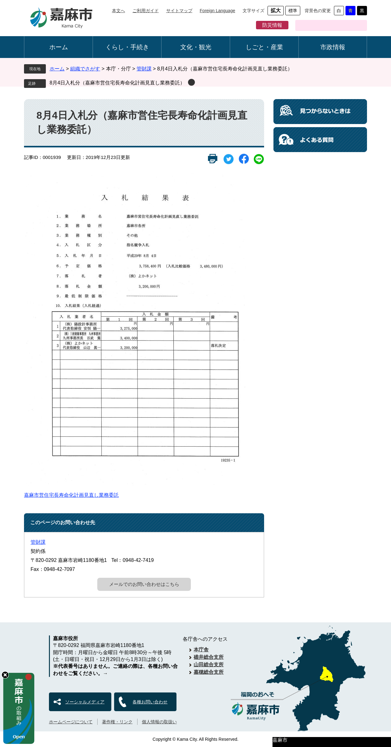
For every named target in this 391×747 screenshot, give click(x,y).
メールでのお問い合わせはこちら (144, 584)
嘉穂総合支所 (209, 672)
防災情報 (272, 25)
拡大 (276, 10)
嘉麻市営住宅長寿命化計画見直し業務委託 (71, 495)
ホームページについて (71, 721)
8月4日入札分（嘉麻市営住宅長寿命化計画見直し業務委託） (117, 82)
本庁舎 (201, 649)
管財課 (144, 68)
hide (5, 674)
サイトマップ (179, 10)
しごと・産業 (264, 47)
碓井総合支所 (209, 657)
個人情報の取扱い (159, 721)
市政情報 (332, 47)
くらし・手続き (127, 47)
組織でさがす (85, 68)
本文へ (118, 10)
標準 (292, 10)
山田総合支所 (209, 664)
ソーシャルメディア (84, 701)
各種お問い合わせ (150, 701)
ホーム (58, 47)
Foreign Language (217, 10)
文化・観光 (195, 47)
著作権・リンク (117, 721)
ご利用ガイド (146, 10)
